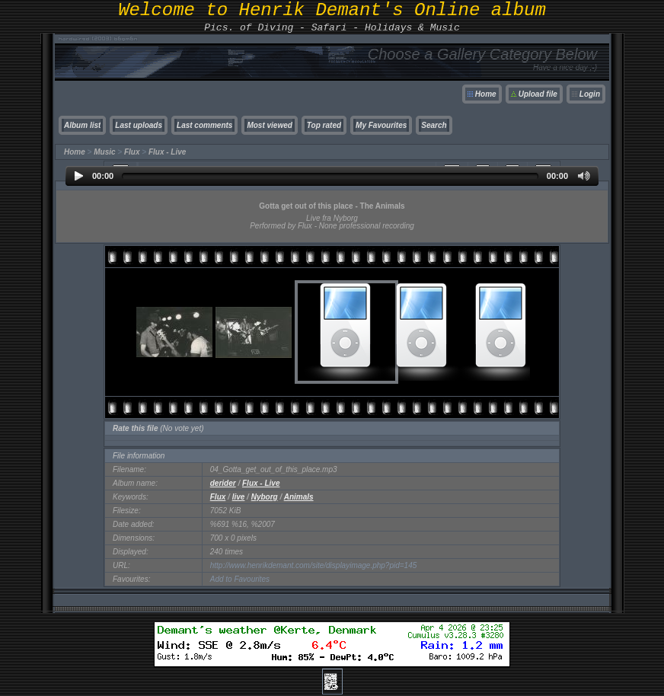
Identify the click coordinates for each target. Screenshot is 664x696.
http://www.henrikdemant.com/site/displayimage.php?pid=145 (313, 565)
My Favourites (381, 125)
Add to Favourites (240, 579)
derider (223, 483)
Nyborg (264, 497)
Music (104, 152)
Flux (132, 152)
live (238, 497)
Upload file (538, 94)
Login (589, 94)
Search (433, 125)
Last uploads (138, 125)
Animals (299, 497)
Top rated (324, 125)
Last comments (204, 125)
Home (485, 94)
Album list (82, 125)
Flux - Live (167, 152)
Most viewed (269, 125)
